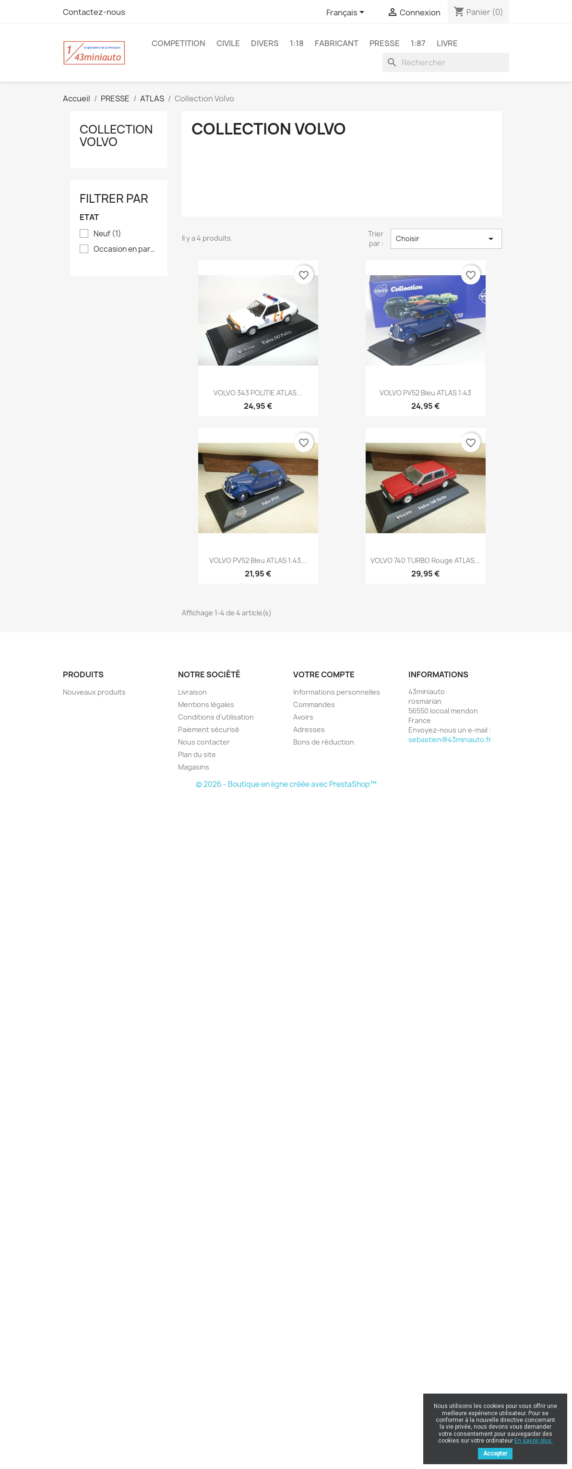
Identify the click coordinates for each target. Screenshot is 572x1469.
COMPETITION (178, 43)
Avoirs (303, 717)
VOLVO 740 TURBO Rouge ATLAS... (425, 560)
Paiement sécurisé (208, 729)
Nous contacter (204, 742)
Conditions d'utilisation (216, 717)
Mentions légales (206, 704)
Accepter (495, 1453)
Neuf (107, 234)
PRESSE (384, 43)
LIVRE (447, 43)
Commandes (314, 704)
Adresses (309, 729)
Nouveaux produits (94, 692)
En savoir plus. (533, 1440)
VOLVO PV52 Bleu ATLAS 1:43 (425, 392)
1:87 (418, 43)
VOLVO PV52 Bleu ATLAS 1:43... (258, 560)
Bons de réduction (323, 742)
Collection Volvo (116, 135)
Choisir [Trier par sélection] (446, 239)
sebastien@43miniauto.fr (449, 739)
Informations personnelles (336, 692)
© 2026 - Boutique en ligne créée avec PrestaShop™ (286, 784)
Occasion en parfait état (125, 249)
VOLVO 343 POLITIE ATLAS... (258, 392)
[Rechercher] (445, 62)
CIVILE (228, 43)
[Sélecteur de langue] (347, 13)
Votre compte (324, 674)
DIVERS (265, 43)
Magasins (193, 766)
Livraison (192, 692)
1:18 (297, 43)
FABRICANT (336, 43)
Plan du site (197, 754)
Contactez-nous (94, 12)
